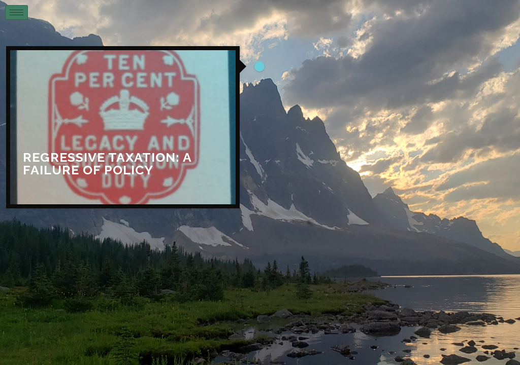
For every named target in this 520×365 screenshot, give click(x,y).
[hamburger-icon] (16, 12)
